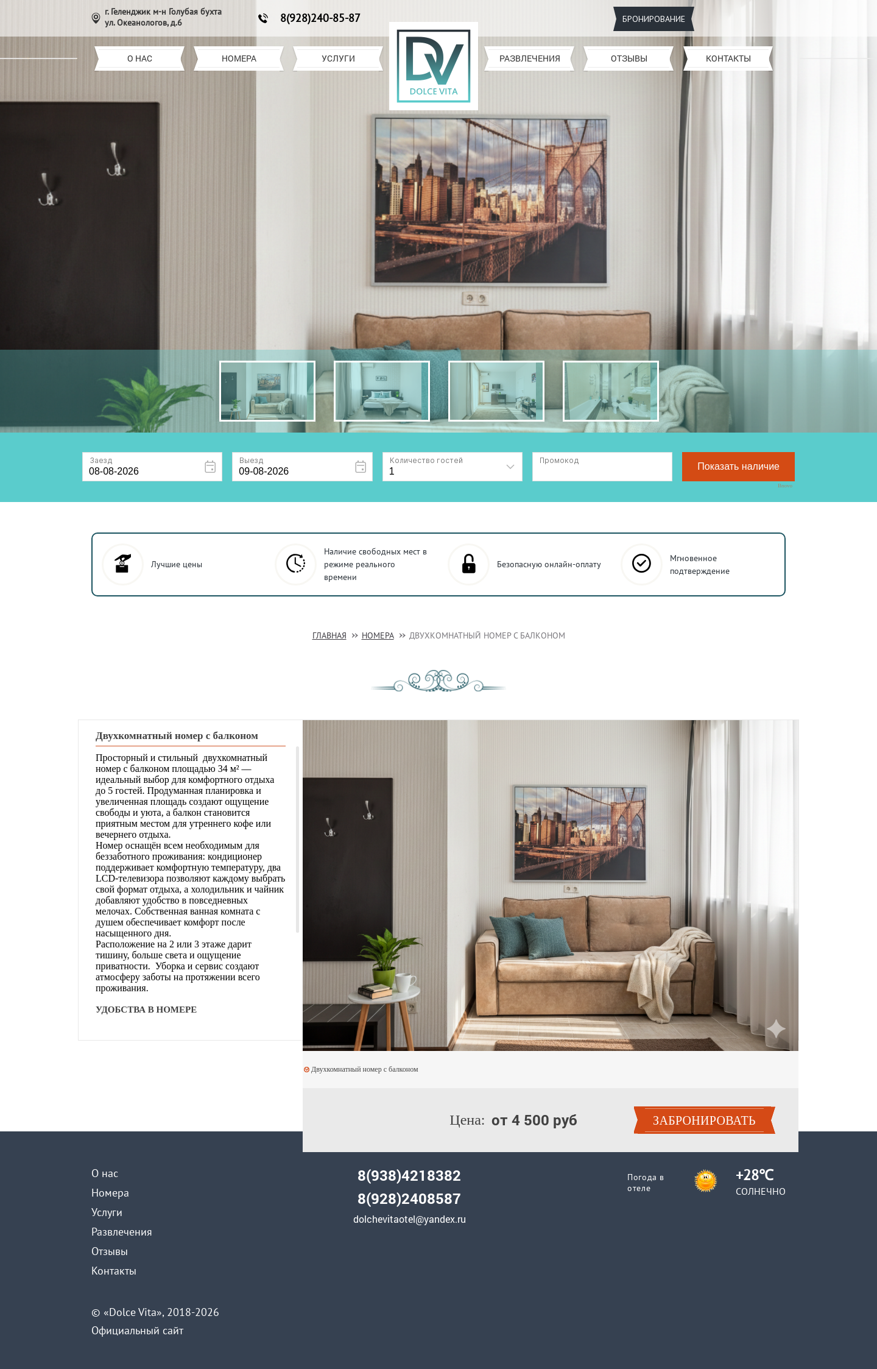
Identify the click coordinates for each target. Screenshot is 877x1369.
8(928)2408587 (409, 1198)
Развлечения (529, 58)
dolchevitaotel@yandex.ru (409, 1219)
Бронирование (653, 18)
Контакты (728, 58)
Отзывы (629, 58)
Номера (239, 58)
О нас (139, 58)
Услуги (338, 58)
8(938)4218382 (409, 1175)
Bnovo (785, 486)
